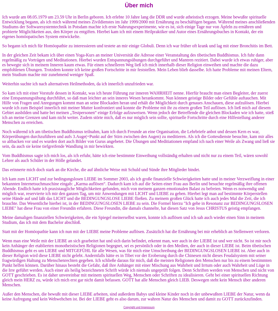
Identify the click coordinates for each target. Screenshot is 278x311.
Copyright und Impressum (139, 307)
